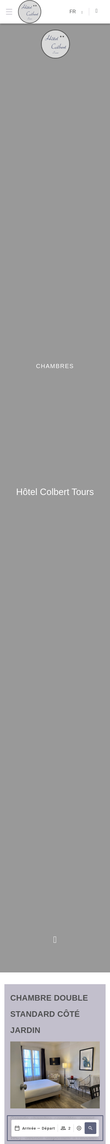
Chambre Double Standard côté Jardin (49, 1014)
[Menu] (9, 12)
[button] (90, 1128)
